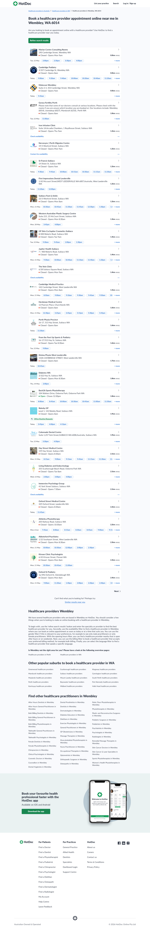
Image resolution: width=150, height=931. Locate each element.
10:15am (74, 172)
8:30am (78, 530)
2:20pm (91, 583)
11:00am (45, 119)
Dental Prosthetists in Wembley (72, 702)
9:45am (41, 96)
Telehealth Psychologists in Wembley (42, 737)
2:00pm (46, 61)
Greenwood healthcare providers (40, 669)
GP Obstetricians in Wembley (71, 732)
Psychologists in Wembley (102, 732)
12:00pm (52, 189)
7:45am (45, 530)
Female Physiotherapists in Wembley (42, 746)
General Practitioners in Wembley (73, 728)
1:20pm (102, 260)
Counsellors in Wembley (37, 763)
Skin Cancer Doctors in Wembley (105, 748)
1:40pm (69, 583)
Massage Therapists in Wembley (72, 736)
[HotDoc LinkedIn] (123, 843)
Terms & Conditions (95, 862)
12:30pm (91, 207)
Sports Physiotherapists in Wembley (106, 758)
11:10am (80, 260)
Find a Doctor (45, 847)
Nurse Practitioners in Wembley (72, 747)
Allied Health (68, 852)
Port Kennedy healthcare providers (105, 682)
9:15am (69, 459)
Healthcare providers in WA (61, 11)
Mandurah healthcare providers (40, 674)
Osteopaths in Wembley (69, 764)
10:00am (74, 78)
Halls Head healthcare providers (104, 686)
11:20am (108, 78)
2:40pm (102, 583)
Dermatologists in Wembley (70, 711)
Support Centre (69, 872)
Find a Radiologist (46, 892)
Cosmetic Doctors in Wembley (40, 758)
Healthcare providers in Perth (39, 655)
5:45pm (102, 313)
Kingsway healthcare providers (103, 669)
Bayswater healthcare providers (72, 682)
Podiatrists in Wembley (101, 724)
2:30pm (57, 61)
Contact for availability (75, 154)
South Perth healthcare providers (104, 678)
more (117, 61)
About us (91, 847)
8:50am (46, 295)
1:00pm (68, 242)
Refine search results (39, 41)
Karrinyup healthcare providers (40, 686)
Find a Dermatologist (48, 887)
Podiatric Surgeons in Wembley (104, 720)
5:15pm (80, 313)
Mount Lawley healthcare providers (73, 678)
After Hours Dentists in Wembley (41, 702)
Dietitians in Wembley (68, 719)
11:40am (91, 260)
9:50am (102, 295)
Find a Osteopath (46, 882)
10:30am (85, 172)
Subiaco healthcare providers (71, 674)
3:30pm (68, 61)
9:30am (41, 172)
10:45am (57, 207)
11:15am (96, 172)
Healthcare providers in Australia (39, 11)
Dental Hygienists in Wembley (39, 767)
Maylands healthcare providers (40, 678)
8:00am (41, 401)
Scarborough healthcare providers (73, 669)
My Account (44, 897)
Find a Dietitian (45, 877)
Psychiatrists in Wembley (101, 728)
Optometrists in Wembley (70, 755)
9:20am (52, 78)
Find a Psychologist (47, 872)
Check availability (75, 136)
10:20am (85, 78)
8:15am (46, 459)
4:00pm (79, 61)
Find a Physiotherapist (48, 857)
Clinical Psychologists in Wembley (41, 754)
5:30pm (91, 313)
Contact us (92, 857)
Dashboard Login (70, 867)
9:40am (63, 78)
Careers (90, 852)
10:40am (96, 78)
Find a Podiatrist (46, 862)
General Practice (70, 847)
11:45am (80, 207)
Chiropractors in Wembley (38, 750)
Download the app (36, 811)
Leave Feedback (45, 907)
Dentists (66, 857)
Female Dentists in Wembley (39, 742)
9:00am (41, 78)
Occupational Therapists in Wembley (74, 751)
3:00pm (58, 477)
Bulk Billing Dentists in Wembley (40, 713)
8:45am (52, 401)
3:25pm (58, 313)
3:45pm (46, 224)
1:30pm (102, 207)
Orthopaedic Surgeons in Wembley (73, 759)
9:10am (69, 295)
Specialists (67, 862)
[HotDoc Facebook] (119, 843)
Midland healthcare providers (71, 686)
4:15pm (63, 424)
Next (116, 591)
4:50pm (57, 441)
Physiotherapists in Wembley (103, 709)
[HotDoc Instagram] (128, 843)
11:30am (108, 172)
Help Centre (44, 902)
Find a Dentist (45, 852)
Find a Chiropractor (47, 867)
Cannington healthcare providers (104, 674)
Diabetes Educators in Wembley (72, 715)
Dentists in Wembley (68, 707)
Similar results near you (75, 602)
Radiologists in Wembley (101, 737)
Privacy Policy (93, 867)
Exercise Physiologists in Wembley (73, 723)
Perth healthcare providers (38, 682)
